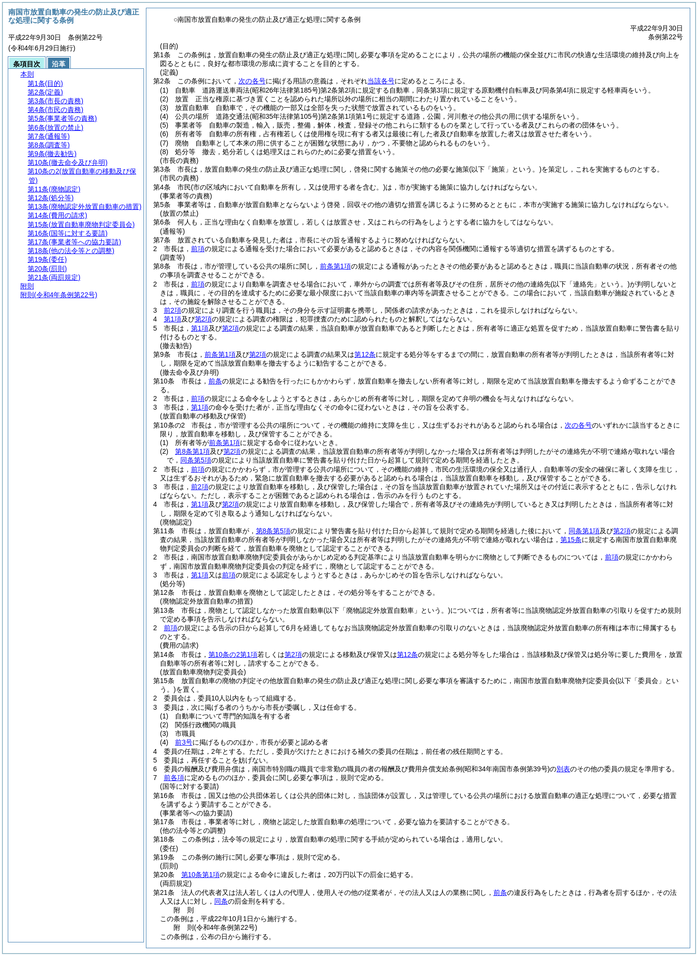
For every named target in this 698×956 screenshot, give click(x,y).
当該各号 (381, 81)
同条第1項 (584, 531)
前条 (215, 381)
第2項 (203, 319)
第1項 (172, 319)
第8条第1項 (192, 451)
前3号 (183, 742)
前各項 (174, 777)
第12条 (365, 354)
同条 (221, 901)
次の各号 (252, 81)
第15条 (571, 539)
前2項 (172, 310)
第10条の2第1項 (232, 654)
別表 (563, 769)
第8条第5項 (273, 531)
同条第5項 (195, 460)
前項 (198, 249)
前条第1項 (335, 266)
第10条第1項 (200, 874)
